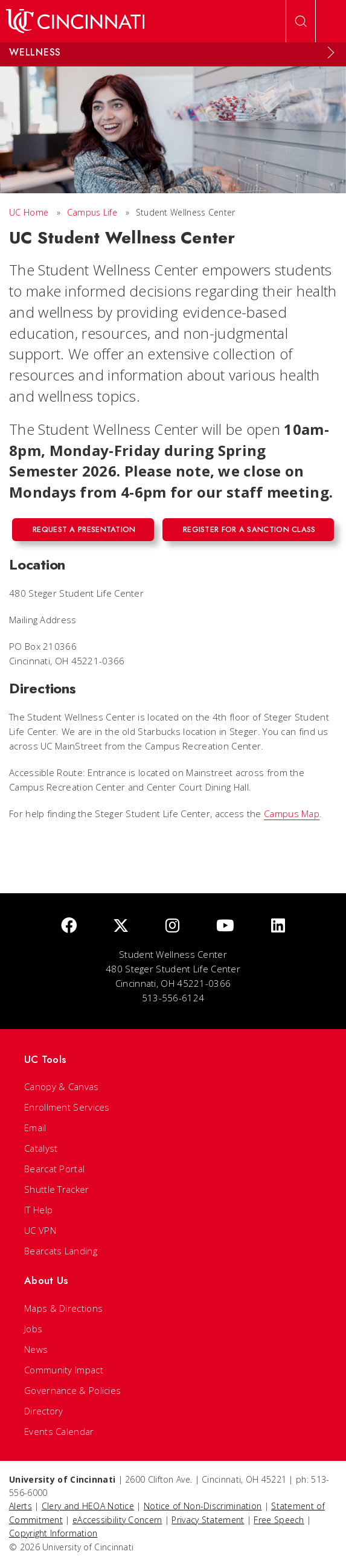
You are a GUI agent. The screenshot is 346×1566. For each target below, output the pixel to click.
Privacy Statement (207, 1520)
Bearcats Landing (60, 1251)
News (36, 1349)
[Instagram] (172, 926)
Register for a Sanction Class (249, 529)
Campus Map (291, 813)
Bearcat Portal (54, 1169)
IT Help (38, 1210)
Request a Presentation (84, 529)
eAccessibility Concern (117, 1520)
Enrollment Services (67, 1107)
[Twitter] (121, 926)
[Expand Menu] (330, 52)
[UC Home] (75, 21)
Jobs (33, 1329)
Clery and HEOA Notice (88, 1506)
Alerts (20, 1506)
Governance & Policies (72, 1390)
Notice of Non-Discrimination (202, 1506)
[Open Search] (301, 21)
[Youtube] (225, 926)
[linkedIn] (278, 926)
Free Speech (279, 1520)
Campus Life (92, 212)
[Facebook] (69, 926)
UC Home (28, 212)
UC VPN (40, 1230)
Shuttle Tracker (56, 1189)
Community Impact (63, 1370)
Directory (43, 1411)
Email (35, 1128)
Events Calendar (59, 1431)
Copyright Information (53, 1533)
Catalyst (40, 1148)
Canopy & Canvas (61, 1086)
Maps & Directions (63, 1308)
